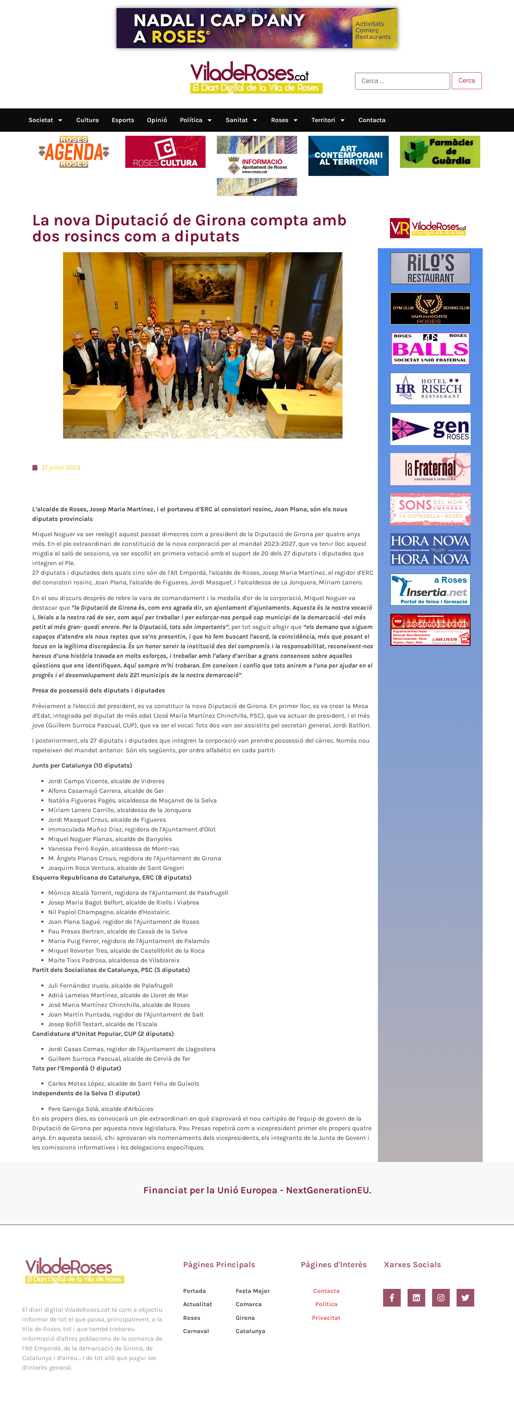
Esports (123, 120)
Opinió (157, 120)
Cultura (87, 120)
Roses (285, 120)
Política (196, 120)
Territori (329, 120)
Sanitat (242, 120)
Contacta (372, 120)
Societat (46, 120)
